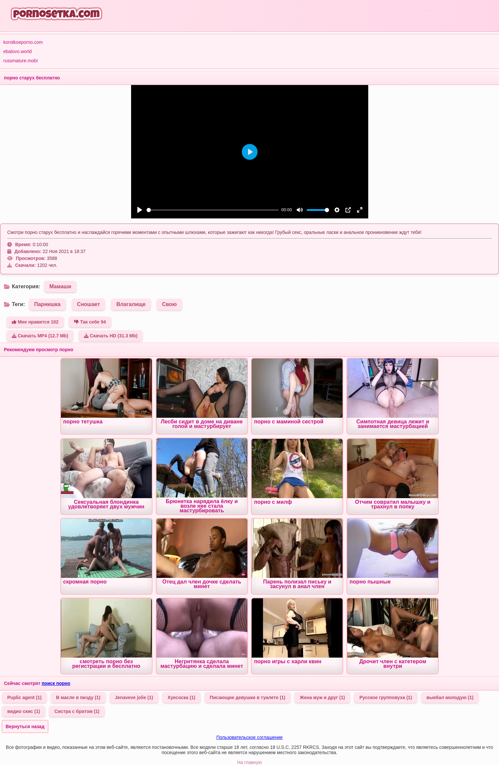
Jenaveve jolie (134, 697)
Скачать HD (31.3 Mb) (111, 335)
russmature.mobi (20, 60)
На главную (249, 762)
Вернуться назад (25, 726)
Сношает (88, 304)
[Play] (139, 210)
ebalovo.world (17, 51)
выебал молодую (450, 697)
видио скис (23, 711)
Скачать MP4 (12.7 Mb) (40, 335)
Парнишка (47, 304)
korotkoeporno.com (23, 42)
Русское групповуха (385, 697)
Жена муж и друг (322, 697)
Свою (169, 304)
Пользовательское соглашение (249, 737)
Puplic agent (24, 697)
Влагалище (131, 304)
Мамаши (60, 286)
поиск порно (56, 683)
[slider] (213, 210)
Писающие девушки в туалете (247, 697)
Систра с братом (76, 711)
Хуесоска (181, 697)
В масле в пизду (78, 697)
